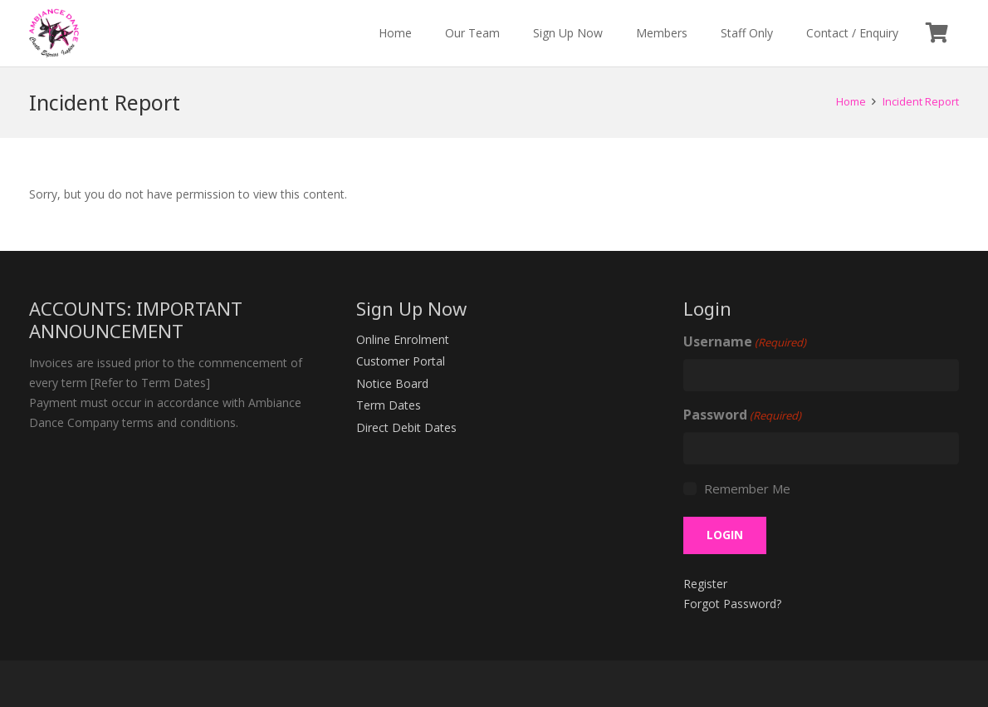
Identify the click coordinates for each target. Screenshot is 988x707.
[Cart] (937, 33)
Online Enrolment (402, 339)
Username (744, 342)
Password (742, 415)
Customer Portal (400, 361)
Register (705, 584)
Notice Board (392, 383)
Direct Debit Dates (406, 427)
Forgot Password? (732, 603)
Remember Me (747, 488)
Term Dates (388, 405)
